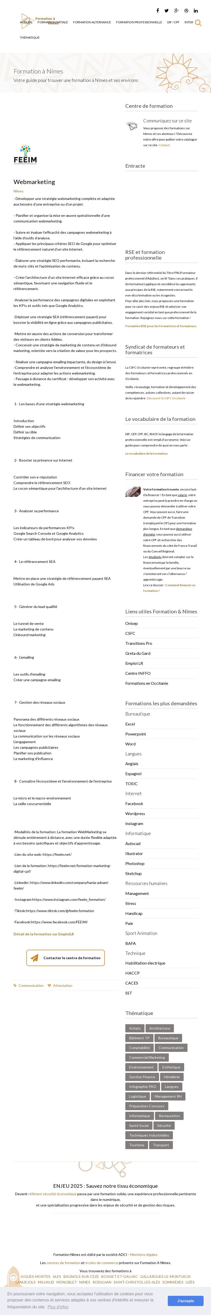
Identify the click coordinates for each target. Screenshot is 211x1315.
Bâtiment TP (139, 1038)
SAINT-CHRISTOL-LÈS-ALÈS (137, 1282)
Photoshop (135, 863)
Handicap (133, 913)
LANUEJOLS (26, 1282)
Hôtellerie (172, 1077)
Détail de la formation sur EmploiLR (44, 934)
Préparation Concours (146, 1106)
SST (128, 992)
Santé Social (139, 1125)
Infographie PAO (142, 1086)
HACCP (132, 972)
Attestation (60, 985)
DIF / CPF (173, 22)
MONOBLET (67, 1282)
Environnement (141, 1067)
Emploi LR (134, 663)
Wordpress (135, 813)
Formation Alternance (92, 22)
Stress (130, 903)
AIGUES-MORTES (36, 1276)
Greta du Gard (137, 653)
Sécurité (164, 1125)
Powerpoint (135, 733)
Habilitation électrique (145, 962)
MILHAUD (46, 1282)
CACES (131, 982)
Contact (164, 145)
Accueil (26, 22)
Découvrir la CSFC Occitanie (166, 398)
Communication (29, 985)
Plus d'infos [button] (58, 1307)
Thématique (30, 37)
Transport (161, 1145)
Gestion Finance (142, 1077)
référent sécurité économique (52, 1194)
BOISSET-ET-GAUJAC (120, 1276)
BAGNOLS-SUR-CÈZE (81, 1276)
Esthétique (171, 1067)
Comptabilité (139, 1047)
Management (137, 893)
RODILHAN (102, 1282)
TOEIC (131, 783)
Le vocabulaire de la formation (146, 453)
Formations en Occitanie (146, 683)
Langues (172, 1086)
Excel (130, 723)
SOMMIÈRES (173, 1282)
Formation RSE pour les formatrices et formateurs (160, 326)
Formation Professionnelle (139, 22)
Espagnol (133, 773)
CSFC (130, 633)
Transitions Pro (138, 643)
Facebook (134, 803)
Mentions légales (144, 1254)
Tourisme (136, 1145)
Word (130, 743)
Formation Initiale (53, 22)
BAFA (130, 943)
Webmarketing (34, 181)
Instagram (134, 823)
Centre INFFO (138, 673)
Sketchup (133, 873)
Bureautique (168, 1038)
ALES (57, 1276)
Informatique (139, 1116)
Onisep (131, 623)
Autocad (132, 843)
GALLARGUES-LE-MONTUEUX (165, 1276)
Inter (189, 22)
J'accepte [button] (185, 1301)
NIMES (85, 1282)
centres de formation (63, 1262)
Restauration (169, 1116)
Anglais (131, 763)
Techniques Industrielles (149, 1135)
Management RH (168, 1096)
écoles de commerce (101, 1262)
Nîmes (19, 191)
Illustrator (134, 853)
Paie (129, 923)
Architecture (159, 1028)
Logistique (137, 1096)
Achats (135, 1028)
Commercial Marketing (147, 1057)
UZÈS (190, 1282)
